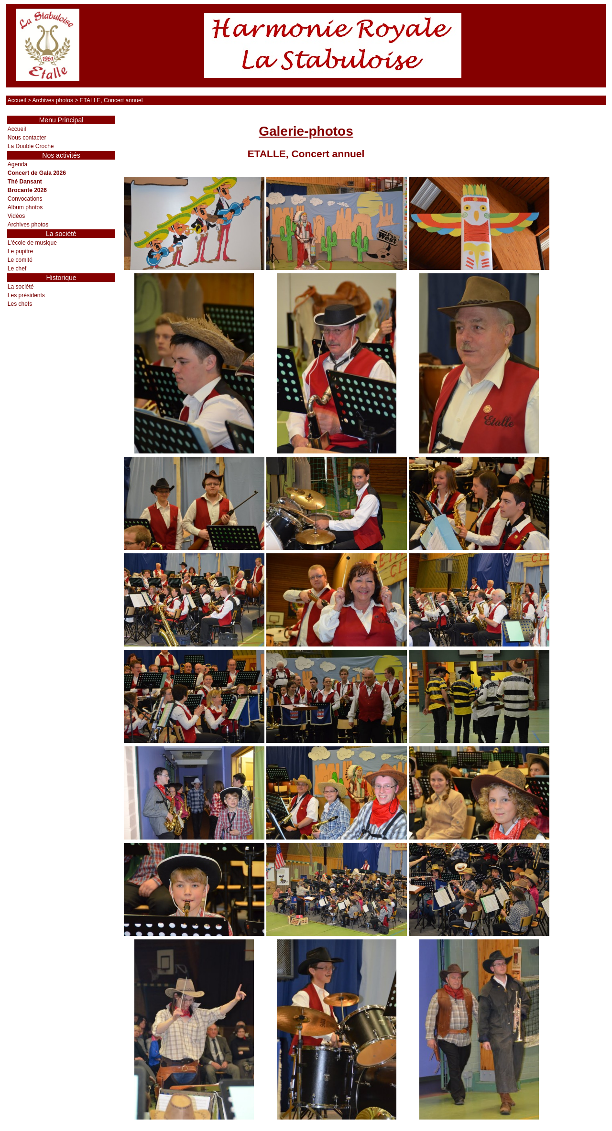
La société (21, 286)
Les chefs (20, 304)
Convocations (25, 198)
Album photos (25, 207)
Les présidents (26, 295)
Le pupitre (20, 251)
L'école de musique (32, 242)
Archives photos (53, 100)
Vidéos (16, 216)
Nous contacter (27, 137)
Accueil (17, 100)
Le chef (17, 268)
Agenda (17, 164)
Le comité (20, 260)
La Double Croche (31, 146)
